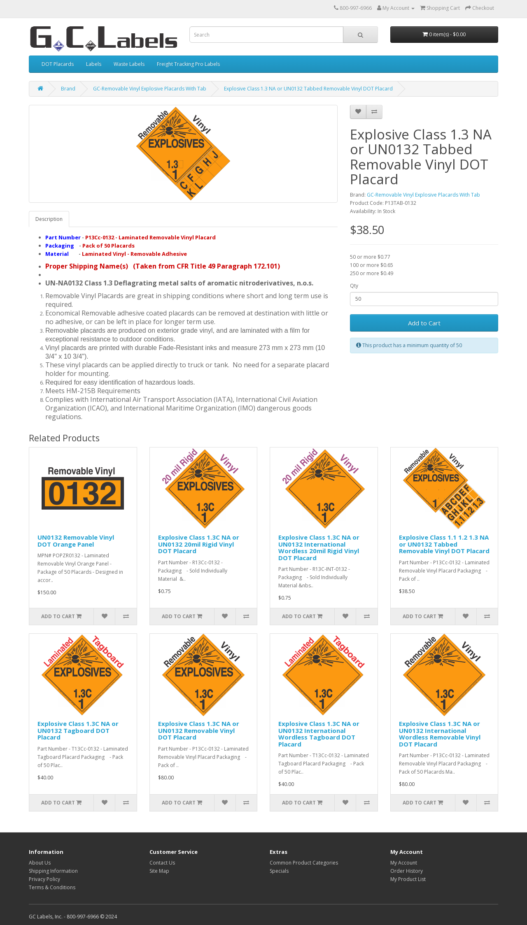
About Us (40, 862)
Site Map (159, 870)
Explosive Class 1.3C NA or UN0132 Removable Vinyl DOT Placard (198, 730)
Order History (406, 870)
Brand (68, 88)
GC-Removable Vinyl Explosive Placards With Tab (149, 88)
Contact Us (162, 862)
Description (49, 219)
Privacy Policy (44, 879)
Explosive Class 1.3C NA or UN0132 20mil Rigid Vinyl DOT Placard (198, 544)
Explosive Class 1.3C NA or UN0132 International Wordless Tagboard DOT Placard (318, 733)
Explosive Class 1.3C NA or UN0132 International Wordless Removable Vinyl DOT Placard (439, 733)
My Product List (408, 879)
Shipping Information (53, 870)
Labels (93, 63)
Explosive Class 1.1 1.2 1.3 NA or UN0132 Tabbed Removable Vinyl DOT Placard (444, 544)
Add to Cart (424, 323)
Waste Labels (129, 63)
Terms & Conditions (52, 887)
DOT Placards (58, 63)
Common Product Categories (304, 862)
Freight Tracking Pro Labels (188, 63)
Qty (354, 285)
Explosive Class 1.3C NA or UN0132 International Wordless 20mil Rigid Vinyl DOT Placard (318, 547)
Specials (279, 870)
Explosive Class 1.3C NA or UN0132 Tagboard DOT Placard (78, 730)
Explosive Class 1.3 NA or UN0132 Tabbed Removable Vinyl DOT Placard (308, 88)
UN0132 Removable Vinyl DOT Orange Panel (75, 540)
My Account (403, 862)
